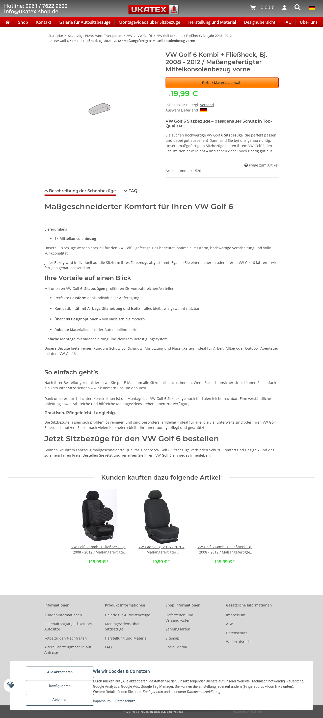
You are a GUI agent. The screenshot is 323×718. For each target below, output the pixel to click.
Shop (23, 22)
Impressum (103, 702)
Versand (207, 104)
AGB (229, 623)
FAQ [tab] (132, 190)
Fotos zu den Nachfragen (65, 638)
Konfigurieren (61, 687)
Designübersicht (259, 22)
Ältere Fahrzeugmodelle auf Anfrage (67, 650)
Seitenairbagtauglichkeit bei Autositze (68, 626)
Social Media (176, 647)
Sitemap (172, 638)
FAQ (287, 22)
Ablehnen (61, 700)
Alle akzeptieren (61, 674)
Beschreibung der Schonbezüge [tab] (82, 190)
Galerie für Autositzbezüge (85, 22)
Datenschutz (127, 702)
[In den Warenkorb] (48, 48)
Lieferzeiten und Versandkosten (179, 618)
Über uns (308, 22)
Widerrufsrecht (239, 641)
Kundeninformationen (63, 615)
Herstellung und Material (212, 22)
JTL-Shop (256, 711)
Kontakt (43, 22)
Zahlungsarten (178, 629)
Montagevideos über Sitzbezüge (149, 22)
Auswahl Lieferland (186, 110)
